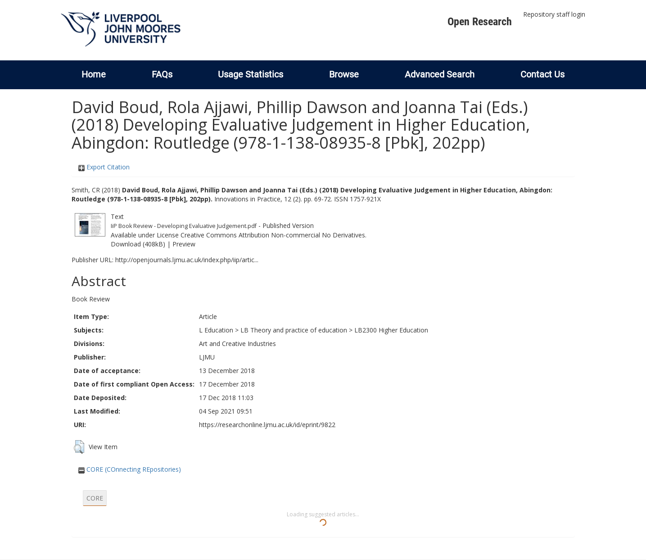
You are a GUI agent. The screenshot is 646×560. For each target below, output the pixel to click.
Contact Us (542, 74)
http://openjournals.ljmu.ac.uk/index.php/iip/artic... (186, 259)
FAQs (162, 74)
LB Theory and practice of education (293, 330)
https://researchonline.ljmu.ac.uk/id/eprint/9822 (267, 424)
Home (93, 74)
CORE (94, 498)
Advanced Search (439, 74)
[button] (79, 447)
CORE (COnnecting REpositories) (129, 469)
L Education (216, 330)
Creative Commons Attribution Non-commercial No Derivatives (273, 235)
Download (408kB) (138, 244)
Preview (183, 244)
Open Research (479, 21)
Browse (344, 74)
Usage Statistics (250, 74)
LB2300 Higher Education (391, 330)
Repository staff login (554, 14)
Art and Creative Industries (237, 343)
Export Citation (104, 167)
